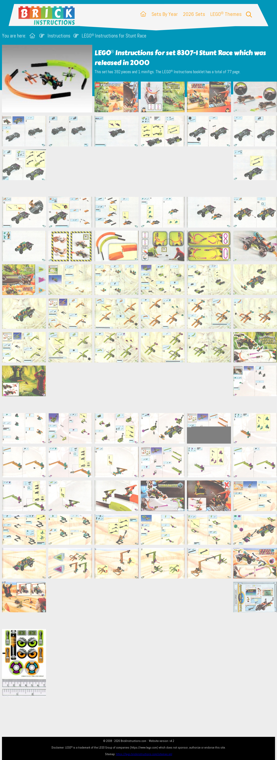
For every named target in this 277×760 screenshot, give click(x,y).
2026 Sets (194, 14)
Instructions (59, 36)
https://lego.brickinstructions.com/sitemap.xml (144, 754)
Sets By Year (164, 14)
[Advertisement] (140, 171)
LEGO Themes (226, 14)
